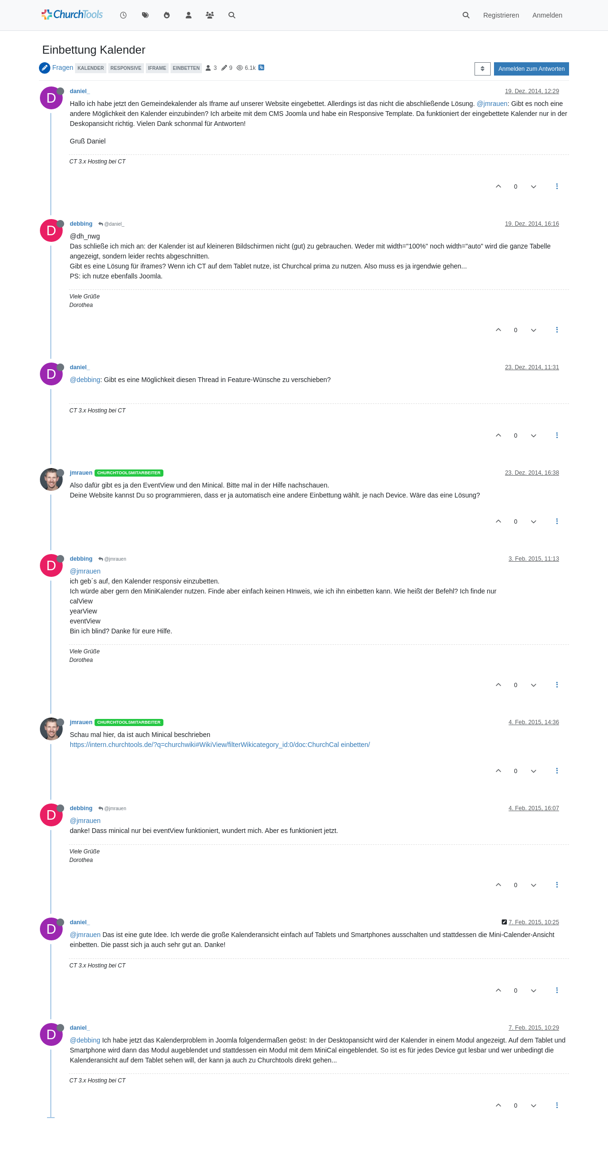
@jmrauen (492, 103)
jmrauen (81, 472)
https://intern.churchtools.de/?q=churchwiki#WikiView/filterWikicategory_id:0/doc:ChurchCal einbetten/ (220, 744)
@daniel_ (111, 224)
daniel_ (80, 91)
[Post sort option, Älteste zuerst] (482, 69)
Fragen (62, 67)
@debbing (85, 379)
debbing (81, 223)
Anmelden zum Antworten (531, 69)
